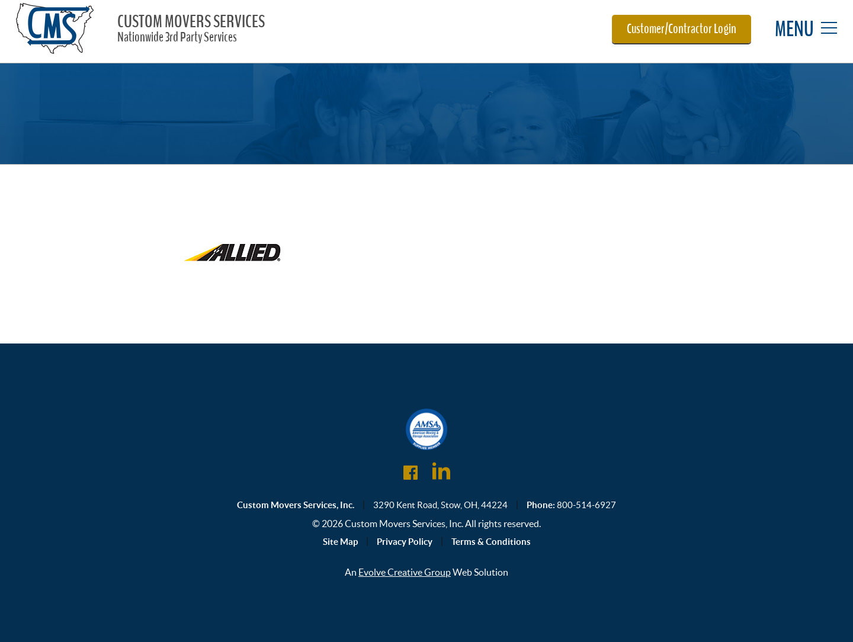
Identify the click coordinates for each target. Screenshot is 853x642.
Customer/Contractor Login (681, 29)
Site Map (340, 542)
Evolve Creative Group (404, 572)
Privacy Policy (404, 542)
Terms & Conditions (491, 542)
